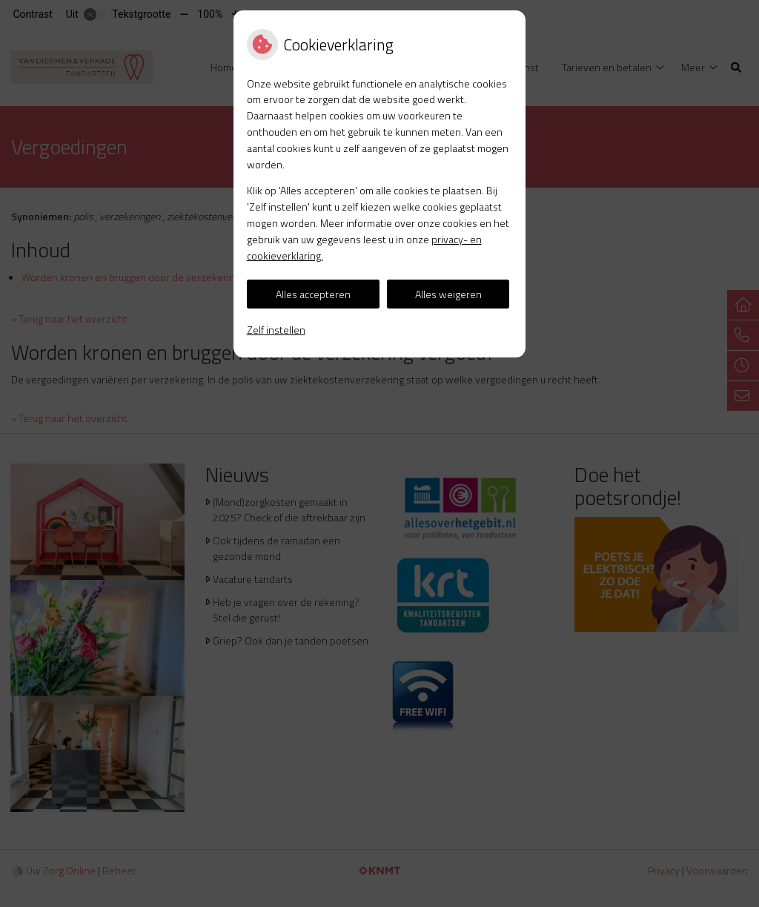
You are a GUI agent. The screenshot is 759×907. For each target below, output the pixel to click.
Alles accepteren (313, 294)
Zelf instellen (276, 329)
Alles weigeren (448, 294)
